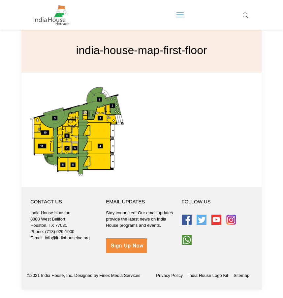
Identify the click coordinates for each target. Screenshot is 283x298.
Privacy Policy (169, 275)
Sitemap (241, 275)
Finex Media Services (119, 275)
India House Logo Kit (208, 275)
